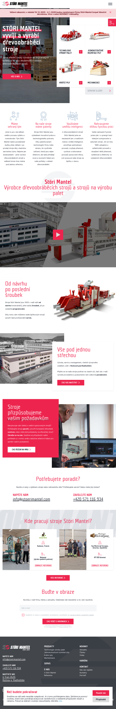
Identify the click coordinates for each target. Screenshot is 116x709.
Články (82, 652)
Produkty (49, 646)
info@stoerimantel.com (31, 499)
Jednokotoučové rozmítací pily (56, 652)
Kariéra (83, 661)
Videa (82, 655)
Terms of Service (63, 627)
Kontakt (84, 666)
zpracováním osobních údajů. (82, 615)
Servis (47, 663)
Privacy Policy (52, 627)
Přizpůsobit (101, 699)
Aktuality (83, 650)
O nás (47, 669)
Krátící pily (48, 655)
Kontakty (83, 672)
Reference (48, 675)
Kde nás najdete (86, 670)
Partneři (83, 675)
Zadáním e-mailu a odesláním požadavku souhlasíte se (59, 615)
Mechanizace (49, 658)
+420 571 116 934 (88, 499)
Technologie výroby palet (54, 650)
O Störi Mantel (50, 672)
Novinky (84, 646)
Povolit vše (101, 693)
